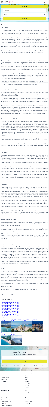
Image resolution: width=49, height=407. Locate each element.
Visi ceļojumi (24, 6)
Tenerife (27, 385)
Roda (26, 379)
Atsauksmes (27, 403)
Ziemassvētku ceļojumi (6, 401)
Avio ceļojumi (4, 379)
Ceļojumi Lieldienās (5, 394)
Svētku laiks (3, 403)
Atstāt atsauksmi (28, 394)
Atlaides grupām (28, 397)
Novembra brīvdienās (5, 399)
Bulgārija (27, 381)
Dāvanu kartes (28, 396)
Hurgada (27, 387)
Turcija (26, 375)
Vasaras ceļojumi (4, 397)
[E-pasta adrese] (24, 357)
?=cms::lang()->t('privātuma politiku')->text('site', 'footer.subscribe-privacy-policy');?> (27, 365)
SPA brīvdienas (4, 381)
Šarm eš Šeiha (28, 383)
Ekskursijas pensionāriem (6, 405)
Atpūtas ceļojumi (4, 375)
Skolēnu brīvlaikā (4, 392)
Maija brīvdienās (4, 396)
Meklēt (24, 18)
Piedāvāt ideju (28, 399)
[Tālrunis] (44, 2)
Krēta (26, 377)
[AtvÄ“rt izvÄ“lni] (46, 2)
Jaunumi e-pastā (28, 401)
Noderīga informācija (29, 392)
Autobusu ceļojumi (5, 377)
